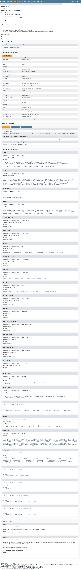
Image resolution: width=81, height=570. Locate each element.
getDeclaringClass (36, 139)
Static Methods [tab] (15, 127)
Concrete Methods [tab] (26, 127)
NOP (3, 102)
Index (38, 1)
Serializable (4, 17)
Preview (25, 1)
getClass (5, 144)
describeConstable (16, 139)
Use (19, 1)
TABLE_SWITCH (6, 114)
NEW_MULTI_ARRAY (7, 92)
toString (57, 139)
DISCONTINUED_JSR (7, 71)
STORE (4, 111)
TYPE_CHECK (5, 119)
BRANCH (4, 64)
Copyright (2, 567)
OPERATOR (5, 104)
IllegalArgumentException (9, 554)
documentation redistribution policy (31, 568)
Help (41, 1)
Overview (2, 1)
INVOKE (4, 81)
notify (9, 144)
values (17, 133)
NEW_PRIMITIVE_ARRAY (8, 97)
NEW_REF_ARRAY (6, 100)
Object (26, 142)
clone (4, 139)
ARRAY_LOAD (5, 59)
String (22, 131)
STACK (4, 109)
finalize (29, 139)
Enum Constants (12, 4)
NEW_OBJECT (5, 95)
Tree (22, 1)
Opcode (3, 21)
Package (11, 1)
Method (22, 4)
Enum (7, 26)
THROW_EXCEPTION (7, 116)
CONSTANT (5, 66)
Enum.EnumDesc (6, 47)
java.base (8, 6)
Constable (25, 17)
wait (19, 144)
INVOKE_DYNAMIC (6, 83)
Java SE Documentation (31, 564)
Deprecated (33, 1)
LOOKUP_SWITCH (6, 88)
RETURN (4, 107)
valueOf (18, 131)
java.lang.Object (5, 12)
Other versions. (24, 565)
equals (24, 139)
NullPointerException (8, 556)
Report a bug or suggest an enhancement (8, 563)
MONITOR (4, 90)
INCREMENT (5, 78)
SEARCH (60, 4)
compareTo (8, 139)
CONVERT (4, 69)
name (48, 139)
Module (7, 1)
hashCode (44, 139)
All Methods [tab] (6, 127)
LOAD (4, 85)
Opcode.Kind (14, 13)
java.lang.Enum (7, 13)
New (29, 1)
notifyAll (14, 144)
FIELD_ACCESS (6, 76)
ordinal (52, 139)
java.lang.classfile (10, 8)
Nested (6, 4)
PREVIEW (21, 17)
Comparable (11, 17)
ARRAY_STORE (5, 62)
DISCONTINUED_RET (7, 73)
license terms (18, 568)
